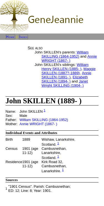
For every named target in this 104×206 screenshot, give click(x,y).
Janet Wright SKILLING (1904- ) (64, 83)
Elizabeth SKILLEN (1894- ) (64, 79)
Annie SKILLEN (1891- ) (66, 75)
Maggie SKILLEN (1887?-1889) (68, 71)
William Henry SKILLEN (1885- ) (65, 67)
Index (23, 37)
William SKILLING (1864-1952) (65, 54)
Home (10, 37)
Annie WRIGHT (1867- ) (69, 58)
